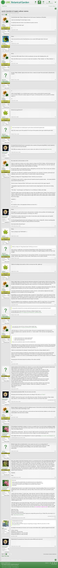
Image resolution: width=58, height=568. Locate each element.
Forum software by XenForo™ (10, 566)
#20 (55, 442)
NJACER (3, 43)
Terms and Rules (54, 566)
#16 (55, 365)
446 (8, 379)
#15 (55, 324)
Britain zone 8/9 (7, 88)
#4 (55, 88)
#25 (55, 553)
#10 (55, 226)
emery (13, 12)
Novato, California (6, 382)
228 (8, 48)
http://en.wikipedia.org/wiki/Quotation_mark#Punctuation (31, 313)
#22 (55, 479)
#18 (55, 405)
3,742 (8, 30)
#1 (55, 33)
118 (8, 473)
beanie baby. (49, 150)
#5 (55, 107)
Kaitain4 (3, 117)
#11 (55, 244)
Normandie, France (6, 33)
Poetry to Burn (5, 153)
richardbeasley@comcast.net (5, 436)
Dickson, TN (7, 244)
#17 (55, 390)
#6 (55, 124)
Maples (7, 12)
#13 (55, 279)
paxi (3, 529)
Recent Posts (4, 6)
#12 (55, 262)
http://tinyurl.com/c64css (18, 516)
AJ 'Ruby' (43, 395)
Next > (10, 14)
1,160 (8, 122)
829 (8, 155)
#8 (55, 158)
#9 (55, 207)
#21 (55, 459)
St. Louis (8, 534)
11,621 (8, 85)
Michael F (4, 80)
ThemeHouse (16, 567)
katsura (3, 375)
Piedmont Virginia (6, 497)
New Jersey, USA (6, 476)
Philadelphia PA (7, 158)
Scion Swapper (5, 469)
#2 (55, 50)
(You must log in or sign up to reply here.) (49, 556)
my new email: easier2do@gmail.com (48, 437)
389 (8, 532)
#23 (55, 519)
